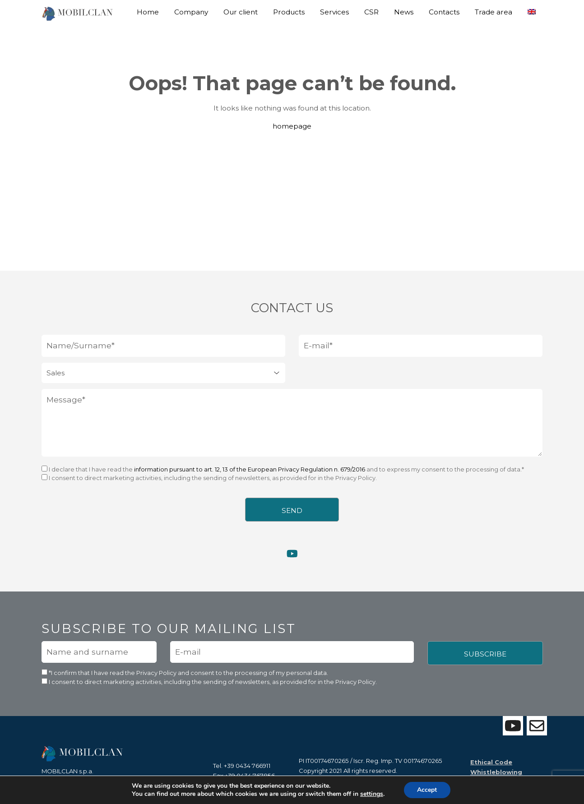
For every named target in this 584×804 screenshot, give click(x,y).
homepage (292, 126)
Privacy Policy (157, 676)
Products (289, 12)
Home (148, 12)
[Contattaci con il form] (537, 725)
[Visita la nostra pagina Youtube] (292, 557)
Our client (240, 12)
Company (191, 12)
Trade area (493, 12)
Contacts (444, 12)
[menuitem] (531, 8)
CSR (371, 12)
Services (334, 12)
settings (371, 794)
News (403, 12)
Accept (427, 790)
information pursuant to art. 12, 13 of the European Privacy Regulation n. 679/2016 (249, 472)
